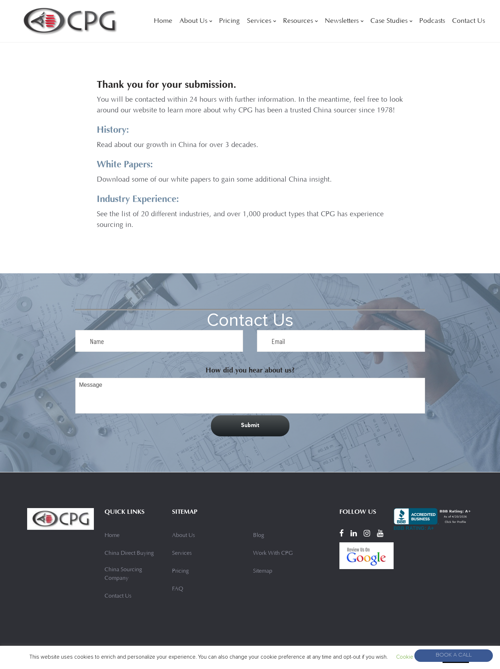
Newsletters (342, 21)
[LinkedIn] (353, 533)
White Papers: (127, 163)
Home (163, 21)
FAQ (177, 589)
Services (259, 21)
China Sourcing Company (123, 574)
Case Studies (389, 21)
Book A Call (454, 655)
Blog (258, 535)
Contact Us (468, 21)
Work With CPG (273, 553)
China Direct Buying (129, 553)
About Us (193, 21)
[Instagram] (367, 533)
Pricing (229, 21)
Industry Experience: (142, 198)
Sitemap (262, 571)
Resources (298, 21)
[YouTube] (380, 533)
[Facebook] (341, 533)
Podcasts (432, 21)
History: (114, 129)
